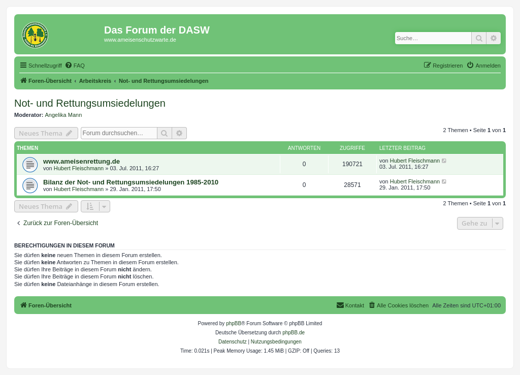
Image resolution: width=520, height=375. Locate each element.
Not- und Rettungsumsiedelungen (90, 103)
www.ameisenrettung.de (81, 161)
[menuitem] (74, 65)
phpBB (233, 323)
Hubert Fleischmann (79, 168)
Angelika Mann (63, 115)
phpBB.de (293, 332)
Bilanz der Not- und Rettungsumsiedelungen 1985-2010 (130, 182)
